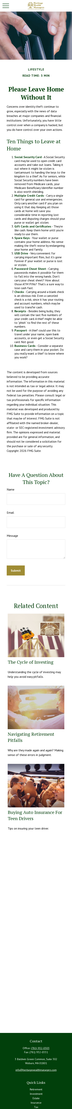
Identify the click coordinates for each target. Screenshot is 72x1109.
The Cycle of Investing (30, 662)
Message (12, 536)
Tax (36, 1107)
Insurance (36, 1102)
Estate (36, 1098)
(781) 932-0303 (40, 1048)
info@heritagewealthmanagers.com (36, 1070)
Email (10, 512)
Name (10, 489)
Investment (36, 1094)
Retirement (36, 1089)
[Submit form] (16, 570)
